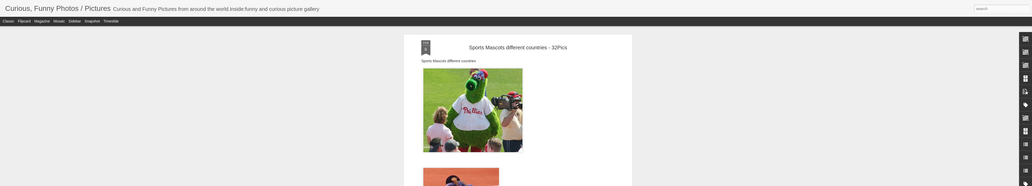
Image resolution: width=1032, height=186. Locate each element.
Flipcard (24, 21)
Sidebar (75, 21)
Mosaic (59, 21)
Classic (8, 21)
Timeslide (111, 21)
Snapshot (92, 21)
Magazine (42, 21)
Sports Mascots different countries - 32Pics (518, 47)
